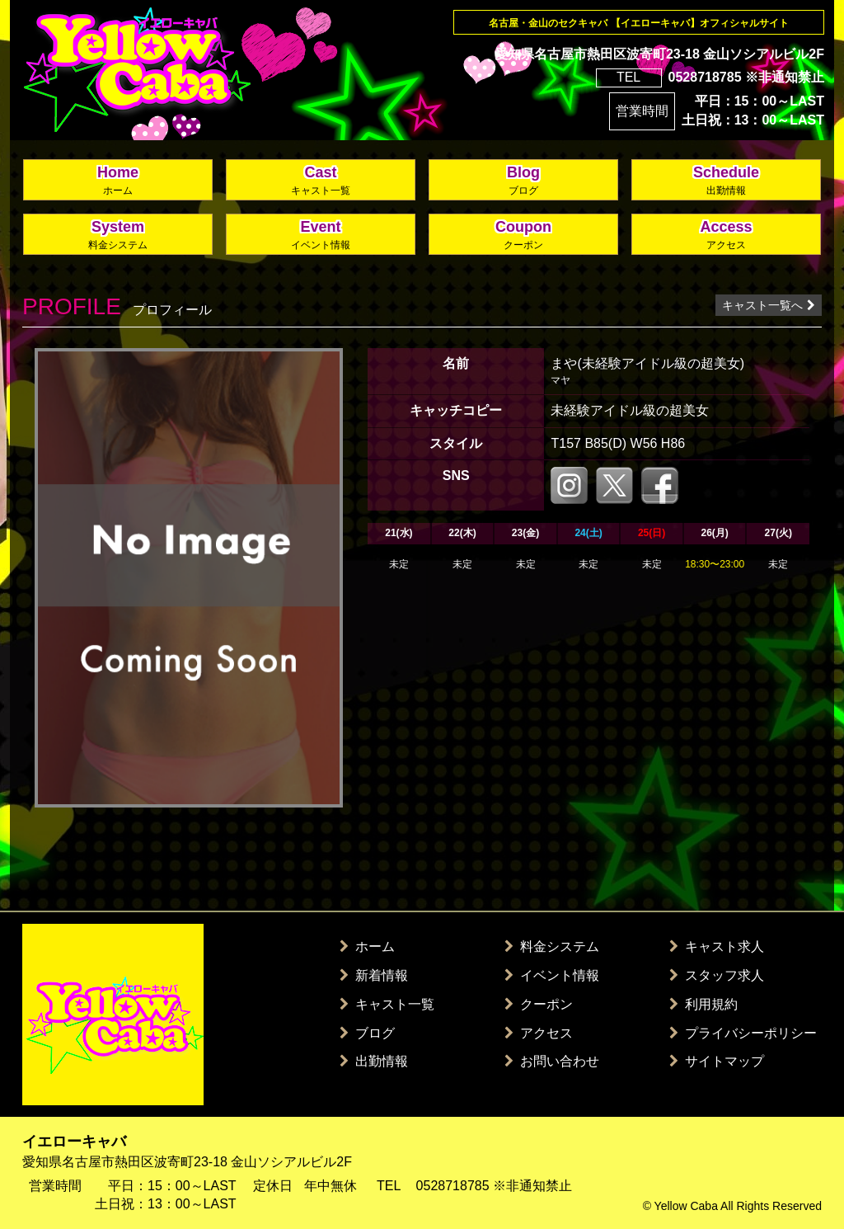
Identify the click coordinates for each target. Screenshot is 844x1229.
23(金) (525, 533)
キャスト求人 (716, 946)
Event (321, 235)
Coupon (523, 235)
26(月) (714, 533)
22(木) (462, 533)
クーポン (538, 1004)
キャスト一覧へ (768, 305)
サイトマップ (716, 1061)
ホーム (367, 946)
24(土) (588, 533)
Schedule (726, 181)
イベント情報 (551, 975)
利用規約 (703, 1004)
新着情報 (374, 975)
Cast (321, 181)
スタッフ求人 (716, 975)
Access (726, 235)
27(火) (778, 533)
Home (118, 181)
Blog (523, 181)
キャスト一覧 (387, 1004)
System (118, 235)
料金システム (551, 946)
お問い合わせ (551, 1061)
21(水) (398, 533)
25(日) (651, 533)
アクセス (538, 1033)
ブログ (367, 1033)
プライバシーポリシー (743, 1033)
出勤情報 (374, 1061)
